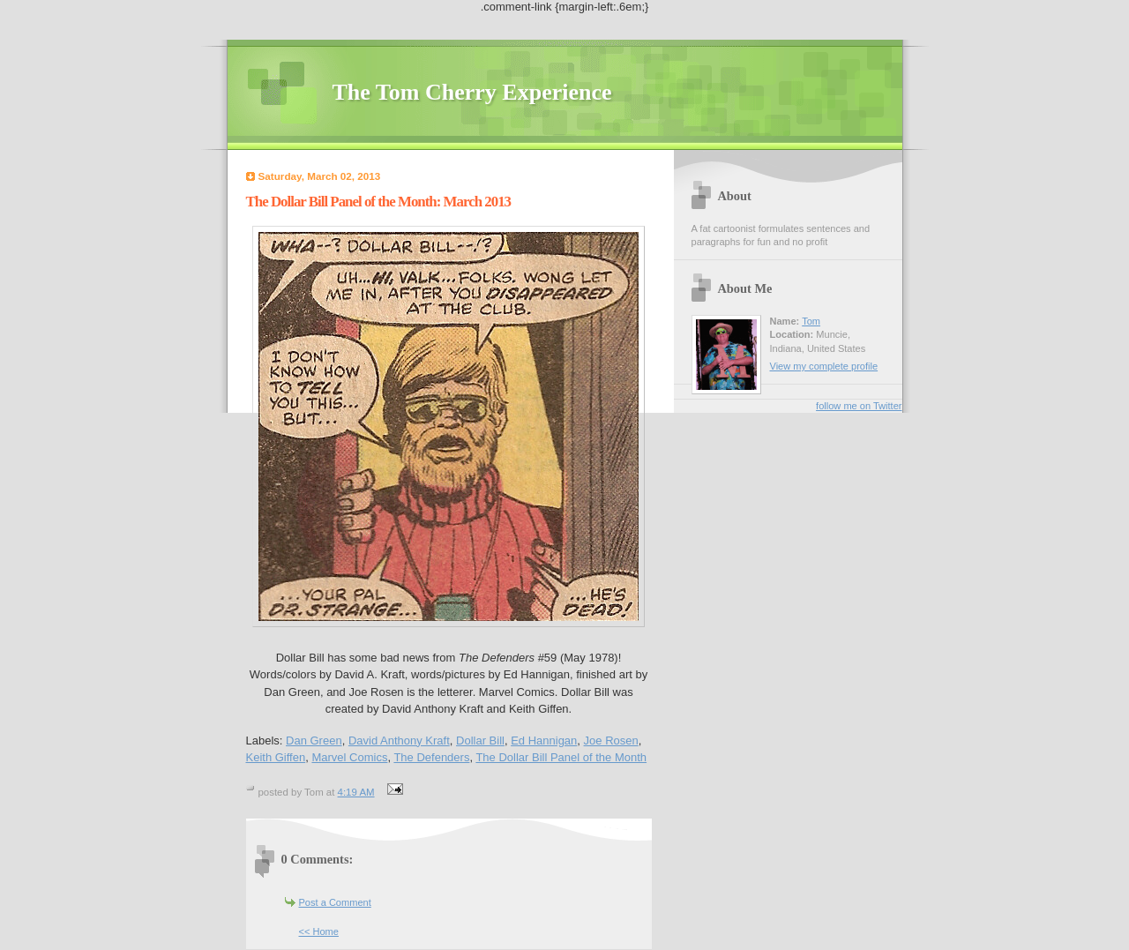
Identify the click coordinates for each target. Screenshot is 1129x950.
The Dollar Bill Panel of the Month (561, 757)
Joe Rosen (611, 740)
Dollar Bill (480, 740)
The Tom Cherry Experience (472, 92)
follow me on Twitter (858, 405)
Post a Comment (335, 902)
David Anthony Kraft (399, 740)
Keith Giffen (276, 757)
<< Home (319, 931)
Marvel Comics (349, 757)
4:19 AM (356, 792)
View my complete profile (824, 366)
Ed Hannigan (544, 740)
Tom (811, 321)
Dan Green (314, 740)
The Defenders (431, 757)
